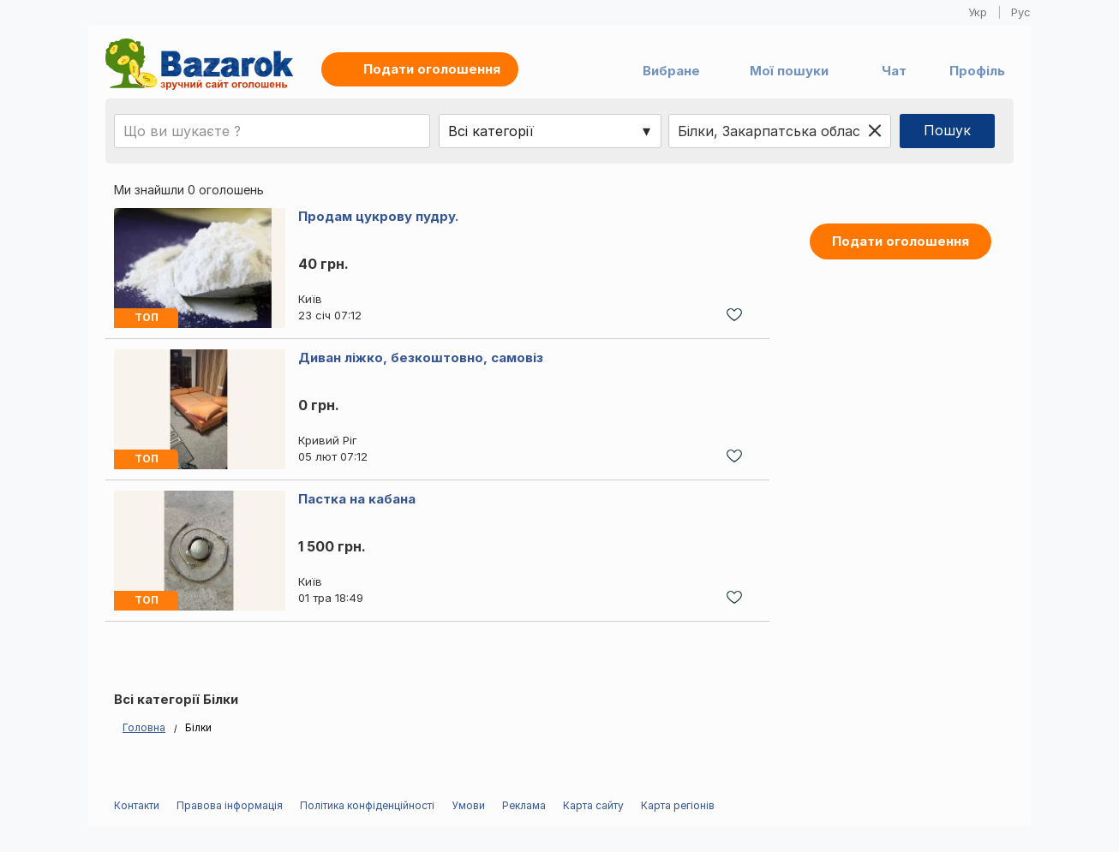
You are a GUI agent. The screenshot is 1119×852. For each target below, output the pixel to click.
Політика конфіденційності (367, 805)
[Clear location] (874, 131)
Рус (1021, 12)
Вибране (671, 71)
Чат (894, 71)
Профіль (977, 71)
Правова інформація (230, 805)
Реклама (524, 805)
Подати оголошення (900, 241)
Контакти (136, 805)
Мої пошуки (789, 71)
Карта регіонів (678, 805)
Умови (468, 805)
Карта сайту (593, 805)
